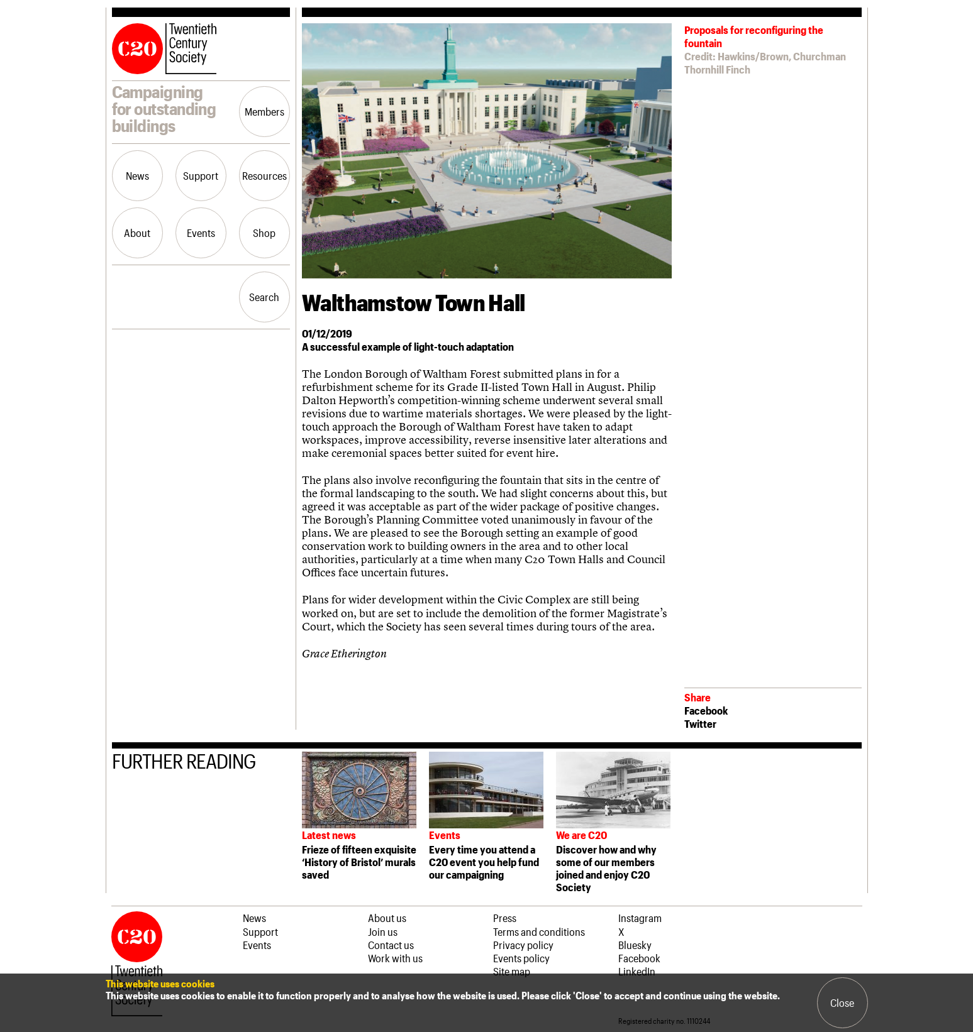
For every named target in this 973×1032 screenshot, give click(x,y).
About (137, 232)
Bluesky (635, 944)
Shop (264, 232)
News (137, 175)
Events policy (521, 958)
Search (264, 296)
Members (264, 111)
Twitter (700, 723)
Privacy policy (523, 944)
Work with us (395, 958)
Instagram (640, 917)
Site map (511, 971)
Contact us (391, 944)
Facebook (706, 710)
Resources (264, 175)
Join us (383, 931)
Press (504, 917)
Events (201, 232)
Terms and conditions (539, 931)
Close (842, 1002)
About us (387, 917)
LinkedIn (636, 971)
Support (200, 175)
